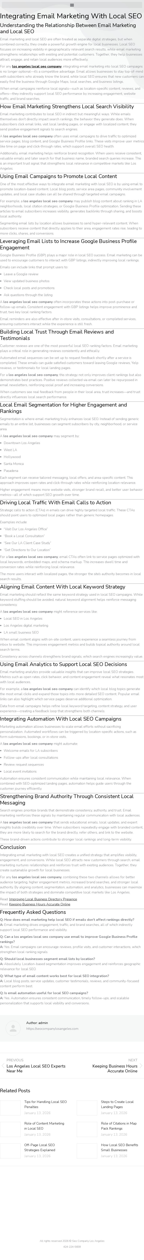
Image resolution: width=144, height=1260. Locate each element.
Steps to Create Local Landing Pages (117, 1104)
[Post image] (10, 1107)
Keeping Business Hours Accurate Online (39, 904)
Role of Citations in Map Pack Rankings (119, 1126)
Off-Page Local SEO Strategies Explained (39, 1147)
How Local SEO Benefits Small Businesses (119, 1147)
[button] (72, 5)
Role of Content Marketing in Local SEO (44, 1126)
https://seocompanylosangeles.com (52, 1028)
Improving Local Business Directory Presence (43, 899)
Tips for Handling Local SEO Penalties (45, 1104)
